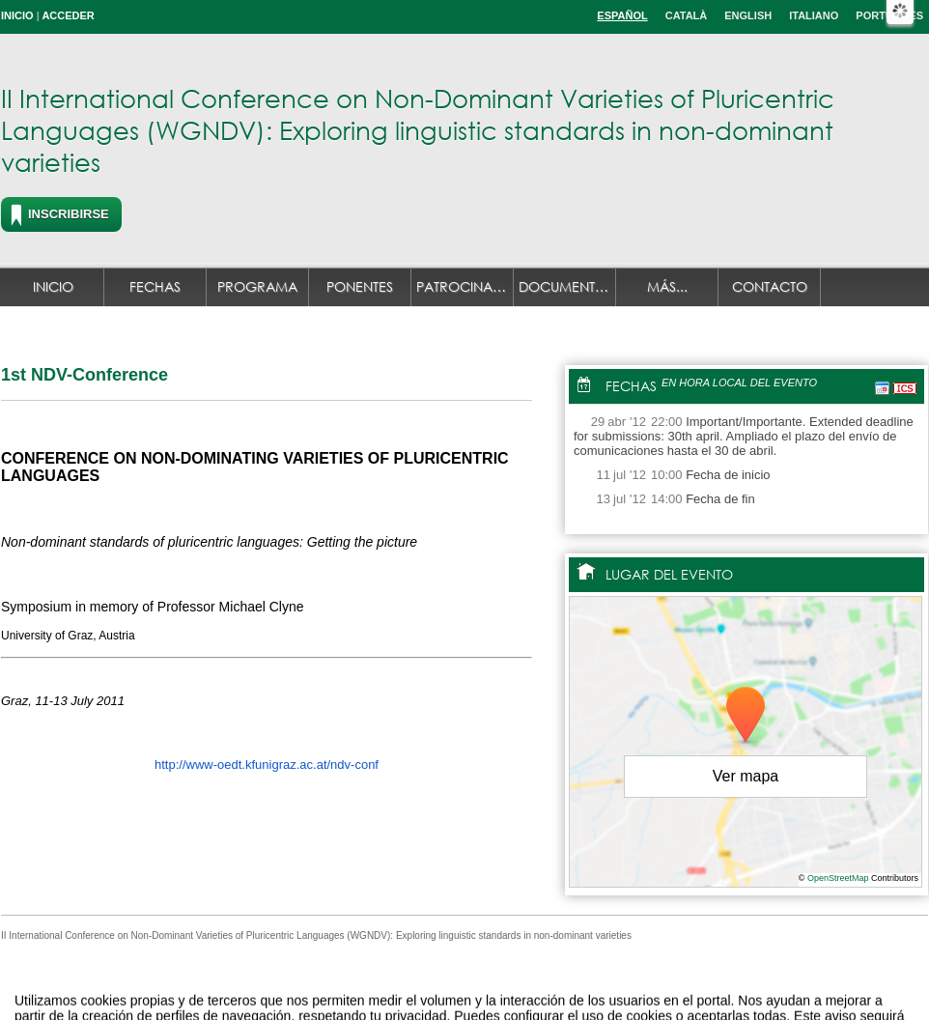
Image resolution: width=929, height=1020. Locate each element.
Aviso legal (272, 984)
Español (622, 15)
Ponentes (359, 286)
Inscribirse (68, 214)
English (748, 15)
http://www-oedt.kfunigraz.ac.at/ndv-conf (267, 764)
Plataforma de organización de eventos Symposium (474, 984)
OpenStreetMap (838, 878)
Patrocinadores (465, 286)
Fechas (155, 286)
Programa (257, 286)
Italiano (813, 15)
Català (686, 15)
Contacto (769, 286)
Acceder (68, 15)
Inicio (17, 15)
